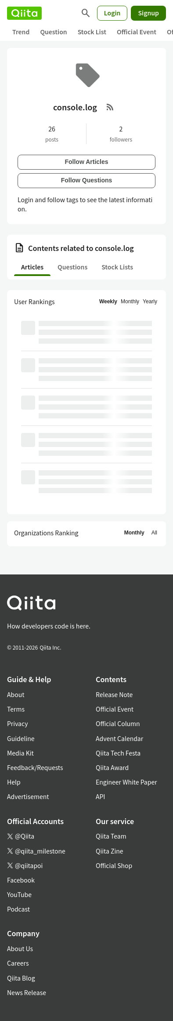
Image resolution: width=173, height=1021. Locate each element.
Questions (72, 266)
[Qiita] (24, 13)
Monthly (130, 301)
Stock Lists (117, 266)
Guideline (21, 738)
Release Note (114, 694)
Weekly (108, 301)
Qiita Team (111, 836)
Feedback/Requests (35, 767)
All (154, 533)
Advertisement (28, 796)
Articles (32, 266)
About (15, 694)
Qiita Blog (21, 978)
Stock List (92, 31)
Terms (16, 709)
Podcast (18, 909)
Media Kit (20, 752)
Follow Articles (86, 161)
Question (53, 31)
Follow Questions (86, 180)
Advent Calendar (119, 738)
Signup (148, 12)
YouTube (19, 894)
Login (112, 12)
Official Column (118, 723)
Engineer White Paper (126, 782)
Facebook (21, 880)
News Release (26, 992)
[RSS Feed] (110, 106)
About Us (20, 948)
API (100, 796)
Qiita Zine (109, 851)
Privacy (17, 723)
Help (14, 782)
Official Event (136, 31)
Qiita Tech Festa (118, 752)
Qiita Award (112, 767)
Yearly (150, 301)
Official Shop (114, 865)
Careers (18, 963)
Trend (20, 31)
